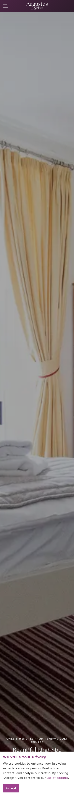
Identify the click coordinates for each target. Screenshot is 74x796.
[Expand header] (6, 6)
